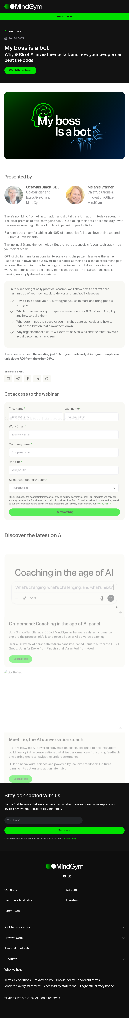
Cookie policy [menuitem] (65, 980)
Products (10, 959)
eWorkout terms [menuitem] (89, 980)
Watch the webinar (20, 70)
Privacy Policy (69, 839)
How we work (13, 938)
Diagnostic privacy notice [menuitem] (96, 986)
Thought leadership (17, 948)
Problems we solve (17, 927)
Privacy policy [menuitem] (43, 980)
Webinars (14, 31)
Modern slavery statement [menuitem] (22, 986)
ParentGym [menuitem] (12, 910)
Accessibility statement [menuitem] (59, 986)
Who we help (13, 969)
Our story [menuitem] (10, 889)
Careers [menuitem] (71, 889)
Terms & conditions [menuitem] (17, 980)
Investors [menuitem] (72, 900)
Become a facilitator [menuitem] (18, 900)
